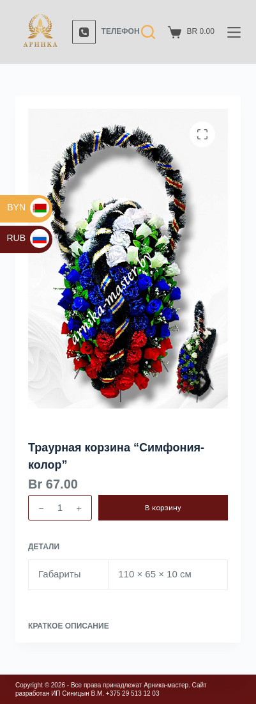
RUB (27, 238)
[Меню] (234, 32)
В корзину (163, 507)
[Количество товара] (60, 507)
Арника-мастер (166, 685)
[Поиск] (148, 32)
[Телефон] (106, 32)
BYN (28, 207)
